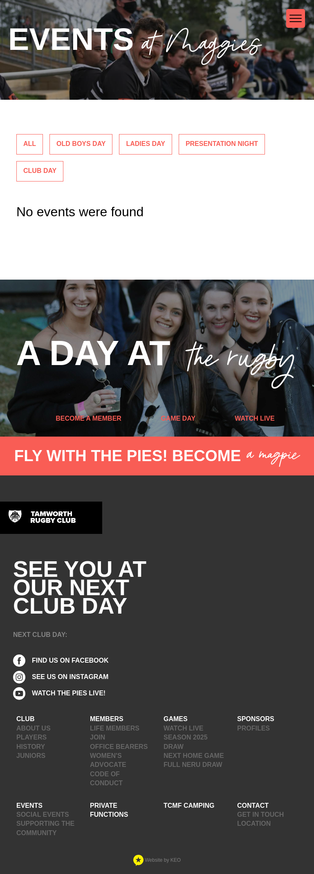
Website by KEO (157, 860)
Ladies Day (145, 143)
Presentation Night (222, 143)
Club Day (39, 170)
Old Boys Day (80, 143)
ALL (29, 143)
